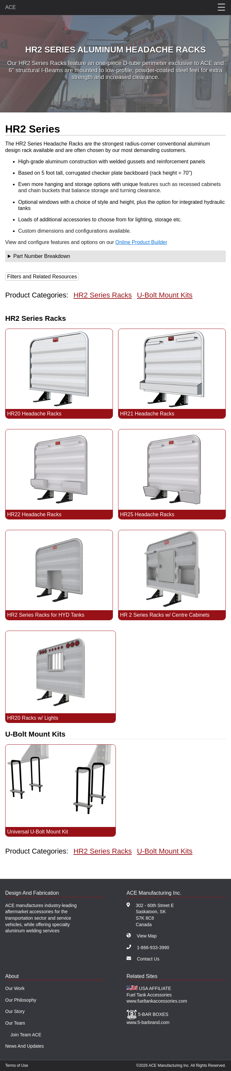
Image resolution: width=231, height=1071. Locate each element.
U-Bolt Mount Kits (164, 295)
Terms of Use (16, 1065)
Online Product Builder (141, 242)
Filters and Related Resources (42, 276)
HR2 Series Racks (102, 295)
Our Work (15, 988)
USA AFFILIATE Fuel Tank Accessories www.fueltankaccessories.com (157, 995)
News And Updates (24, 1046)
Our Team (15, 1023)
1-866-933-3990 (153, 947)
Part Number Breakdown (41, 256)
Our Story (15, 1011)
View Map (146, 935)
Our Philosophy (20, 1000)
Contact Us (148, 958)
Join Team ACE (25, 1034)
